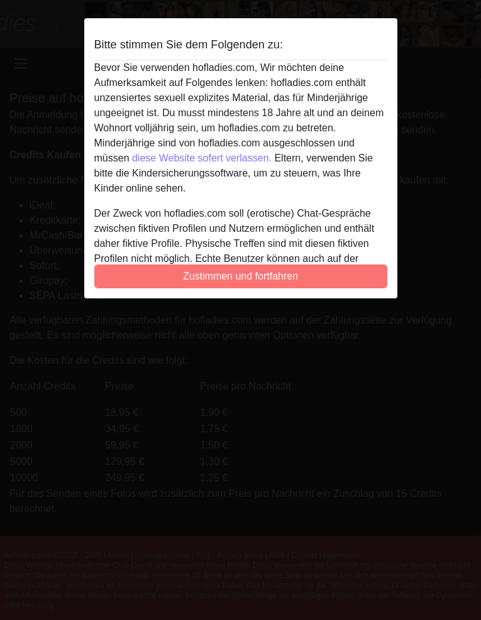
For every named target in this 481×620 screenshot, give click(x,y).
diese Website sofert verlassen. (202, 158)
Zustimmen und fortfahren (240, 276)
